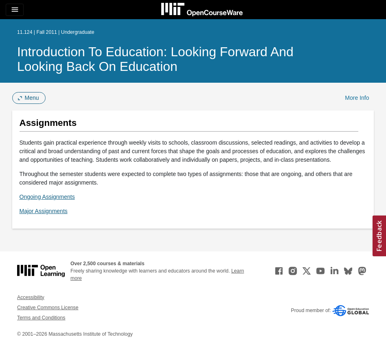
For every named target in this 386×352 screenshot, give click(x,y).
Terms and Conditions (41, 318)
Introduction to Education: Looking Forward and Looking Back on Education (155, 59)
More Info (357, 98)
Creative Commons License (47, 307)
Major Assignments (44, 211)
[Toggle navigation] (15, 10)
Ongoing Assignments (47, 197)
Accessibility (30, 297)
